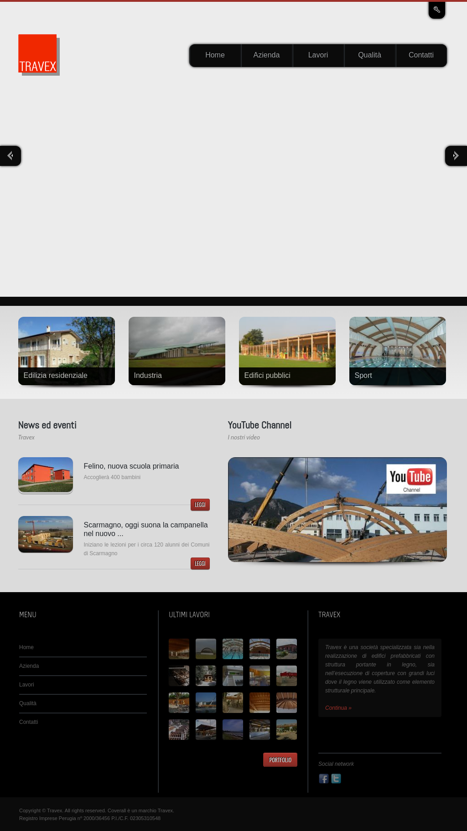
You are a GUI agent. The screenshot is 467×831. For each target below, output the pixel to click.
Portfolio (280, 760)
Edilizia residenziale (56, 375)
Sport (363, 375)
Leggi (200, 504)
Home (215, 55)
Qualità (369, 55)
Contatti (421, 55)
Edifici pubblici (267, 375)
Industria (148, 375)
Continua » (338, 708)
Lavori (318, 55)
